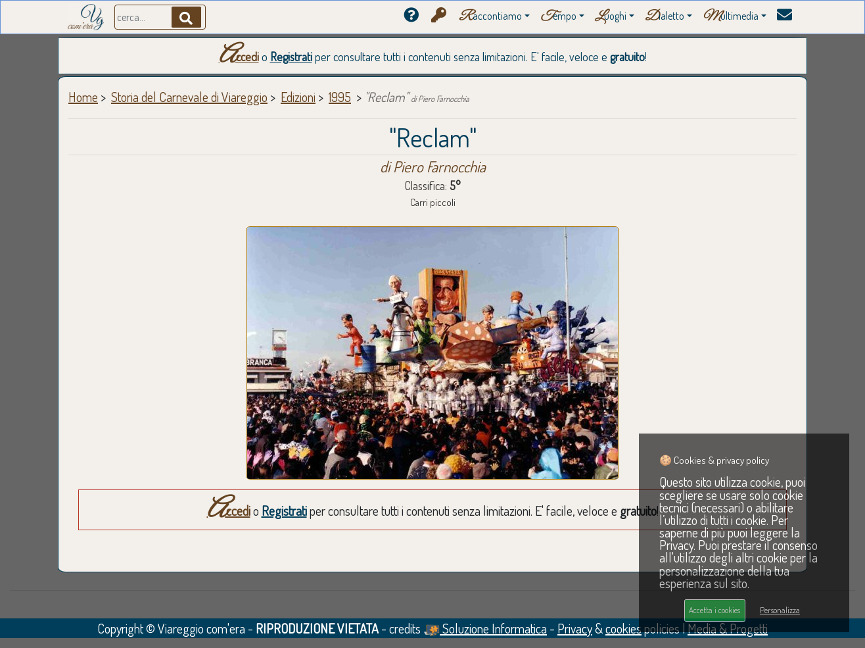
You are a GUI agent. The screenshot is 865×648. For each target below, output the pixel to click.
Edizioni (298, 96)
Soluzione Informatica (485, 628)
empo (558, 17)
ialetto (664, 17)
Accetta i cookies (714, 610)
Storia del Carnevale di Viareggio (189, 96)
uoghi (610, 17)
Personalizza (780, 610)
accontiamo (490, 17)
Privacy (574, 628)
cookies (623, 628)
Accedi (239, 56)
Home (83, 96)
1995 (340, 96)
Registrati (291, 56)
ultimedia (731, 17)
